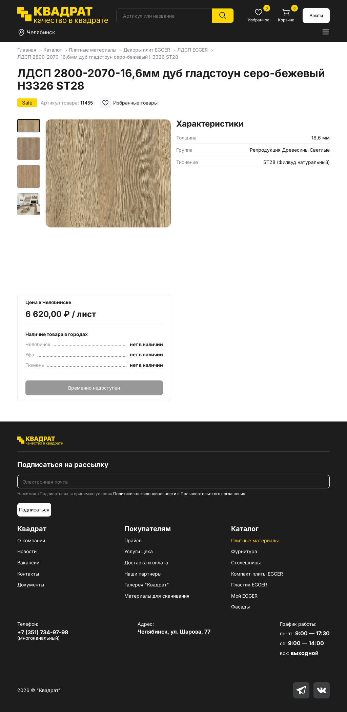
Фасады (240, 607)
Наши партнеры (142, 574)
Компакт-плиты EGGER (257, 574)
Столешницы (246, 562)
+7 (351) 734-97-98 (42, 632)
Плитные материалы (255, 540)
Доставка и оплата (146, 562)
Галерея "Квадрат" (146, 584)
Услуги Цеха (138, 551)
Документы (30, 584)
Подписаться (34, 509)
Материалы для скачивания (156, 596)
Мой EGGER (244, 596)
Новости (27, 551)
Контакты (28, 574)
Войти (316, 15)
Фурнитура (244, 551)
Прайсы (133, 540)
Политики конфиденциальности (144, 493)
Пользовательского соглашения (213, 493)
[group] (108, 204)
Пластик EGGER (249, 584)
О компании (31, 540)
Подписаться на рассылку (62, 465)
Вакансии (28, 562)
